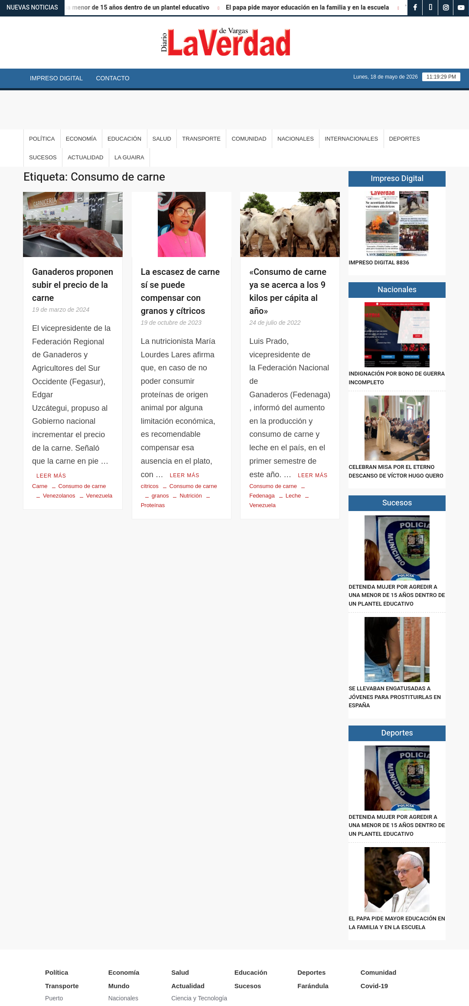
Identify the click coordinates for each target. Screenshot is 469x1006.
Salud (162, 99)
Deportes (404, 99)
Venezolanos (59, 456)
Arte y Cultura (189, 971)
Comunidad (248, 99)
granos (160, 456)
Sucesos (43, 118)
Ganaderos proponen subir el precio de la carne (72, 246)
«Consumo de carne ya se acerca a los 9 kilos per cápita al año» (287, 252)
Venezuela (99, 456)
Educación (124, 99)
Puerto (54, 959)
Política (42, 99)
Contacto (112, 78)
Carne (39, 446)
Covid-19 (374, 946)
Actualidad (85, 118)
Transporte (201, 99)
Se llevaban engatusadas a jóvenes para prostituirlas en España (394, 657)
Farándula (313, 946)
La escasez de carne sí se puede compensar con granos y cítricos (180, 252)
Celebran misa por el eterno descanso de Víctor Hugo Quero (395, 432)
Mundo (119, 946)
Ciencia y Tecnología (199, 959)
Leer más (51, 436)
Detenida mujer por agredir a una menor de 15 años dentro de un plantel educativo (396, 556)
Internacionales (351, 99)
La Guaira (129, 118)
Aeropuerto (60, 971)
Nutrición (190, 456)
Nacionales (295, 99)
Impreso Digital (56, 78)
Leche (293, 456)
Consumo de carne (82, 446)
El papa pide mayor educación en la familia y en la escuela (314, 7)
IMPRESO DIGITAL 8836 (378, 223)
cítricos (150, 446)
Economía (81, 99)
